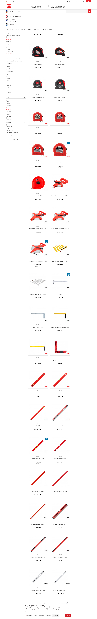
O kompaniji (30, 562)
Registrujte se (78, 1)
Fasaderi (9, 122)
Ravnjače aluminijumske (12, 25)
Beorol (7, 15)
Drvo (8, 52)
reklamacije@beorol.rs (19, 578)
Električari (9, 120)
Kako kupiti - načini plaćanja (56, 569)
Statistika (41, 615)
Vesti (28, 567)
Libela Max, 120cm (59, 467)
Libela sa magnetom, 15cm (37, 499)
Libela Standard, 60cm (37, 337)
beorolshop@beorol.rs (19, 569)
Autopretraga (48, 18)
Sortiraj (54, 18)
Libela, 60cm (59, 273)
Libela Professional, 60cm (59, 402)
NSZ (9, 34)
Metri (8, 21)
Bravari (8, 118)
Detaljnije (27, 611)
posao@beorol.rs (18, 587)
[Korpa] (89, 1)
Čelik (8, 48)
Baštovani (9, 116)
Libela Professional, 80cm (81, 402)
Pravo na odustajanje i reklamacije (57, 573)
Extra (8, 104)
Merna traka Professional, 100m (81, 175)
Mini (8, 105)
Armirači (9, 115)
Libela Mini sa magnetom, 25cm (81, 467)
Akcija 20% (9, 141)
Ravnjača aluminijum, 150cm (81, 499)
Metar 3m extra (81, 46)
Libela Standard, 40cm (81, 305)
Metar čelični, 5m (81, 111)
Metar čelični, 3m (59, 111)
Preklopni (9, 107)
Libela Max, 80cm (38, 467)
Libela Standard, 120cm (37, 370)
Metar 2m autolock (37, 78)
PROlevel (9, 134)
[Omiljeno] (84, 1)
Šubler (81, 208)
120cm (8, 64)
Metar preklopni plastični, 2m (59, 208)
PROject (9, 133)
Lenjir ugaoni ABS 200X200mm (37, 273)
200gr (8, 93)
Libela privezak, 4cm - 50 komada (59, 499)
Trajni (35, 615)
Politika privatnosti (54, 567)
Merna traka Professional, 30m (37, 175)
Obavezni (29, 615)
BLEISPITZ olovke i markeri (13, 28)
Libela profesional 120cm (38, 402)
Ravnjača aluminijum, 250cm (59, 532)
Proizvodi (11, 15)
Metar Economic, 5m (81, 78)
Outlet (8, 139)
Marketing (48, 615)
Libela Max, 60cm (81, 435)
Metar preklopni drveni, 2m (37, 208)
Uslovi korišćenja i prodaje (55, 562)
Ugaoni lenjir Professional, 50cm (81, 240)
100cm (8, 61)
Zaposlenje (30, 569)
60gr (8, 95)
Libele (8, 23)
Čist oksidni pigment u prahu (13, 50)
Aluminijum (9, 46)
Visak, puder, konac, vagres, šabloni (14, 27)
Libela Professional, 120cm (37, 435)
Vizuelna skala (10, 86)
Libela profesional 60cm (59, 370)
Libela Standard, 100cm (81, 337)
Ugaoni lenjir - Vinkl (37, 240)
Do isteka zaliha (10, 145)
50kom (8, 81)
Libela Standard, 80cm (59, 337)
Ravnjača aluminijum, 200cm (38, 532)
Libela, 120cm (37, 305)
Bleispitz (9, 131)
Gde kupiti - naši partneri (33, 571)
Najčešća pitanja (53, 575)
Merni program (17, 15)
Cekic (8, 143)
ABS (8, 45)
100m (8, 62)
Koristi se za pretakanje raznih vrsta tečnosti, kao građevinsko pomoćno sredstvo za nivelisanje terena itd (15, 75)
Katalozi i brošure (31, 573)
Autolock (9, 100)
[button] (78, 11)
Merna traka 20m (59, 143)
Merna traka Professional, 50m (59, 175)
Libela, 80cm (81, 273)
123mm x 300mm (11, 66)
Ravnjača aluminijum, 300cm (81, 532)
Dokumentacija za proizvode (34, 575)
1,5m (8, 59)
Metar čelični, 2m (37, 111)
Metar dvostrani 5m (59, 46)
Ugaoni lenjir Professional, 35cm (59, 240)
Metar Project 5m (38, 46)
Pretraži (15, 154)
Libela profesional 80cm (81, 370)
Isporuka (51, 571)
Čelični (8, 102)
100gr (8, 91)
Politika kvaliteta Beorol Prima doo (36, 564)
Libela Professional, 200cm (59, 435)
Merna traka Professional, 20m (81, 143)
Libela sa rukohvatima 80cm (59, 305)
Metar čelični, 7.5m (37, 143)
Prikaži (75, 18)
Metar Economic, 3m (59, 78)
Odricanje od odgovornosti (56, 564)
